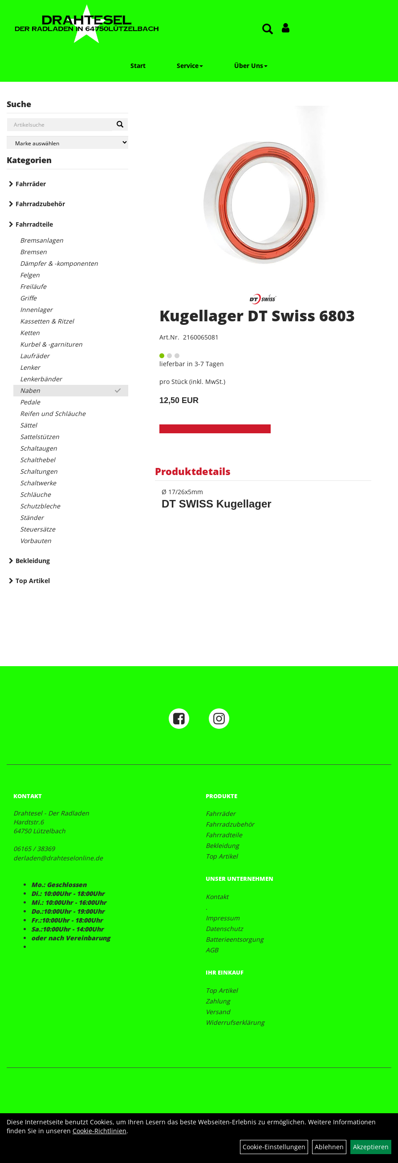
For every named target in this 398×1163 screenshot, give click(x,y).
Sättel (28, 425)
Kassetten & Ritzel (47, 321)
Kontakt (217, 896)
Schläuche (35, 494)
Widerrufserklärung (235, 1022)
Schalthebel (37, 460)
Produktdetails (193, 471)
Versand (218, 1011)
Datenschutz (224, 928)
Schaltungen (38, 471)
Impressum (223, 918)
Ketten (30, 332)
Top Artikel (33, 580)
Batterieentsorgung (235, 939)
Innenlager (36, 309)
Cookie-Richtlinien (99, 1131)
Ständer (32, 517)
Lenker (30, 367)
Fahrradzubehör (40, 204)
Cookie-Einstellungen (274, 1147)
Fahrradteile (34, 224)
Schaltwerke (38, 483)
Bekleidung (33, 560)
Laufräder (34, 356)
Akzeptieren (371, 1147)
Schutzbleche (40, 506)
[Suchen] (120, 124)
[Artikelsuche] (267, 29)
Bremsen (33, 252)
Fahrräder (31, 184)
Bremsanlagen (41, 240)
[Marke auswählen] (67, 142)
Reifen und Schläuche (52, 413)
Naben (30, 390)
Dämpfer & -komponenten (59, 263)
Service (190, 65)
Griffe (28, 298)
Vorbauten (35, 540)
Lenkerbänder (41, 379)
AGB (212, 950)
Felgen (30, 275)
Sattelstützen (39, 436)
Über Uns (251, 65)
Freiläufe (33, 286)
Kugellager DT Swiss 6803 (257, 315)
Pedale (30, 402)
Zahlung (218, 1001)
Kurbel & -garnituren (51, 344)
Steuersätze (37, 529)
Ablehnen (329, 1147)
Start (138, 65)
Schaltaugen (38, 448)
